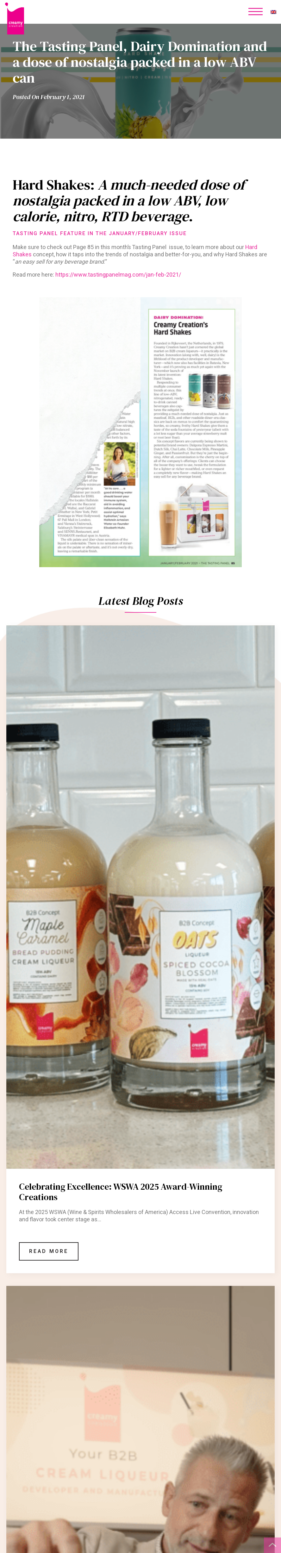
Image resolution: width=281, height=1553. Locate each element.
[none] (273, 12)
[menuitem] (273, 12)
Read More (48, 1251)
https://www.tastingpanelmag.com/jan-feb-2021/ (118, 275)
